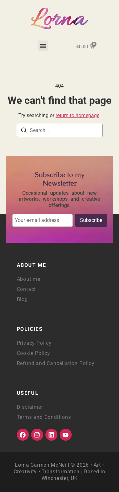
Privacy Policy (34, 343)
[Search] (24, 131)
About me (28, 279)
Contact (26, 289)
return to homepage (77, 115)
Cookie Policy (33, 353)
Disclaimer (30, 407)
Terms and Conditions (44, 417)
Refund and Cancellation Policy (56, 363)
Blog (22, 299)
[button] (43, 46)
